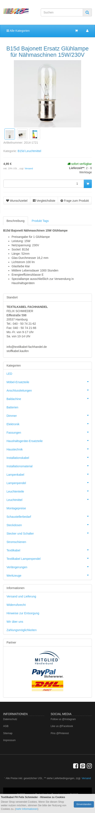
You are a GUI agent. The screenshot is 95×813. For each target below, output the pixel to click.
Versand (29, 168)
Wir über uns (15, 621)
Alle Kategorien (18, 30)
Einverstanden (84, 804)
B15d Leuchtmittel (29, 151)
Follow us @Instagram (63, 719)
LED (9, 373)
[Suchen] (62, 12)
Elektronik (49, 424)
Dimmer (49, 415)
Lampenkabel (49, 474)
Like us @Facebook (62, 726)
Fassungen (49, 432)
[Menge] (43, 184)
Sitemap (7, 733)
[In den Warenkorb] (88, 184)
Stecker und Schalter (49, 533)
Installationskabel (49, 457)
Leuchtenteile (49, 491)
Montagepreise (16, 508)
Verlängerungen (49, 567)
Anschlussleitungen (49, 390)
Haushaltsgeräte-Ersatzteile (49, 440)
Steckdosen (49, 524)
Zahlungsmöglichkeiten (22, 630)
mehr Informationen (27, 809)
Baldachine (49, 398)
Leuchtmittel (49, 499)
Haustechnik (49, 449)
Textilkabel (49, 550)
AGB (5, 726)
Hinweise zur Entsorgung (23, 613)
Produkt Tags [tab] (40, 220)
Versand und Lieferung (21, 596)
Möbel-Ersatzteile (49, 381)
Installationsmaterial (49, 466)
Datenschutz (10, 719)
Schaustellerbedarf (49, 516)
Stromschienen (16, 542)
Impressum (9, 740)
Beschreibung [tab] (16, 220)
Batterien (12, 407)
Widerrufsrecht (16, 604)
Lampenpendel (49, 482)
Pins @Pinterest (60, 733)
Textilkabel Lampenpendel (49, 558)
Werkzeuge (49, 575)
